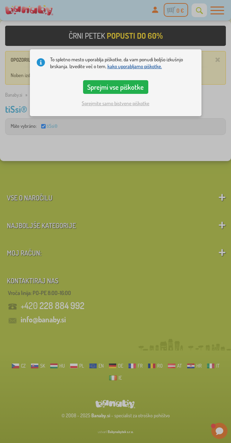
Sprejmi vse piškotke (115, 87)
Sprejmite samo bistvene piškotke (115, 103)
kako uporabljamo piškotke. (134, 66)
